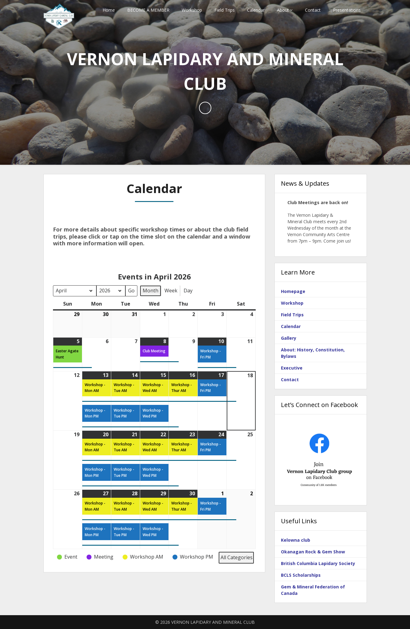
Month (150, 290)
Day (188, 290)
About (283, 10)
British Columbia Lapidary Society (318, 563)
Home (109, 10)
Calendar (256, 10)
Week (170, 290)
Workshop (192, 10)
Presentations (347, 10)
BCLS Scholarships (301, 575)
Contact (313, 10)
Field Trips (224, 10)
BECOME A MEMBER (148, 10)
